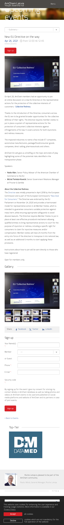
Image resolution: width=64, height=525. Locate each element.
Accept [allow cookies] (13, 514)
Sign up (10, 51)
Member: (8, 352)
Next (55, 290)
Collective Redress (22, 107)
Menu (54, 4)
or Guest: (8, 359)
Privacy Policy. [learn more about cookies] (10, 509)
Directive (12, 193)
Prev (9, 290)
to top (54, 491)
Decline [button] (13, 521)
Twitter (33, 329)
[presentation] (41, 381)
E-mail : (8, 372)
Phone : (8, 365)
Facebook (20, 329)
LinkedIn (46, 329)
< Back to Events (11, 418)
